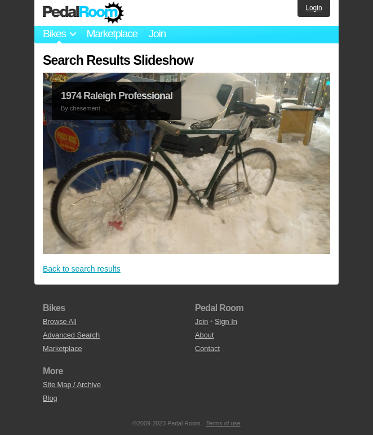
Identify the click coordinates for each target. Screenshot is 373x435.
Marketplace (111, 33)
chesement (85, 108)
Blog (50, 398)
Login (313, 8)
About (204, 335)
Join (157, 33)
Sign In (226, 321)
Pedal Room (83, 13)
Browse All (60, 321)
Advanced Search (71, 335)
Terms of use (223, 423)
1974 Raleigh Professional (116, 95)
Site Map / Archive (72, 384)
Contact (207, 348)
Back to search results (82, 268)
